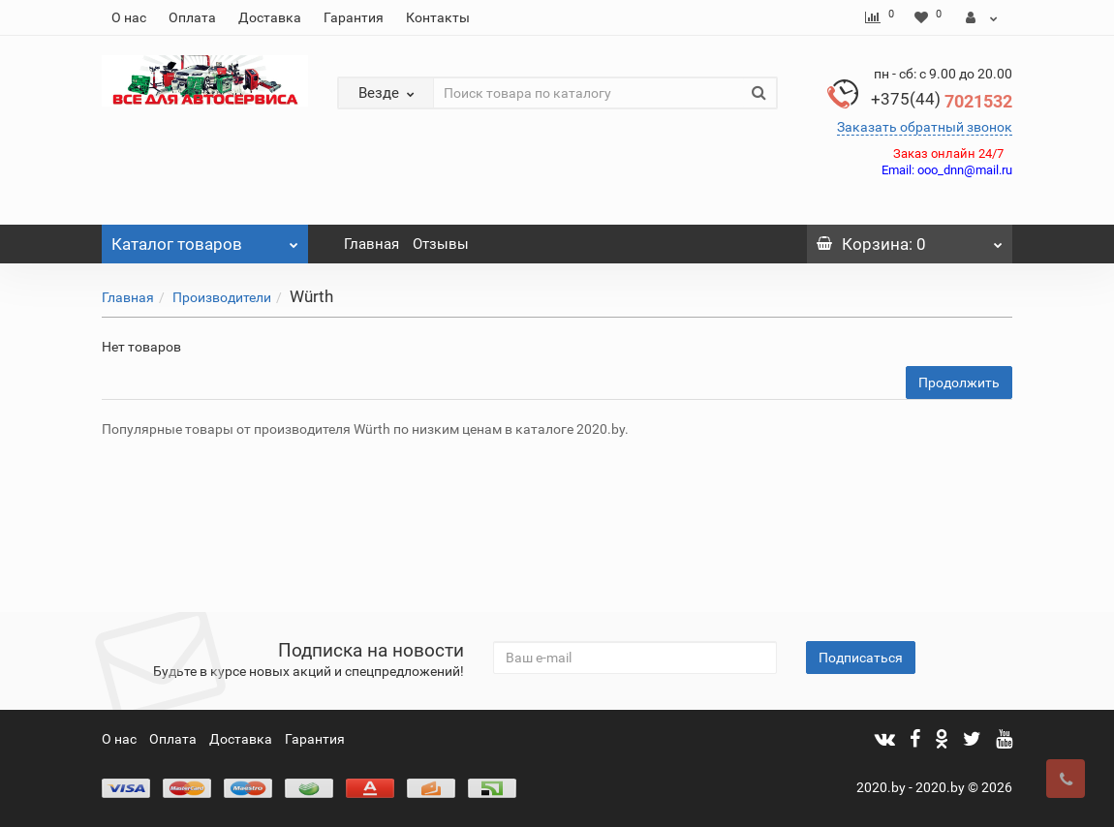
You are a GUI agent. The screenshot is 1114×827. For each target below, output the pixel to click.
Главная (371, 244)
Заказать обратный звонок (924, 127)
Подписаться (861, 657)
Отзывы (441, 244)
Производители (221, 297)
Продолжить (959, 382)
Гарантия (354, 17)
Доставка (269, 17)
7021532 (941, 101)
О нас (128, 17)
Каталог (204, 239)
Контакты (438, 17)
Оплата (192, 17)
